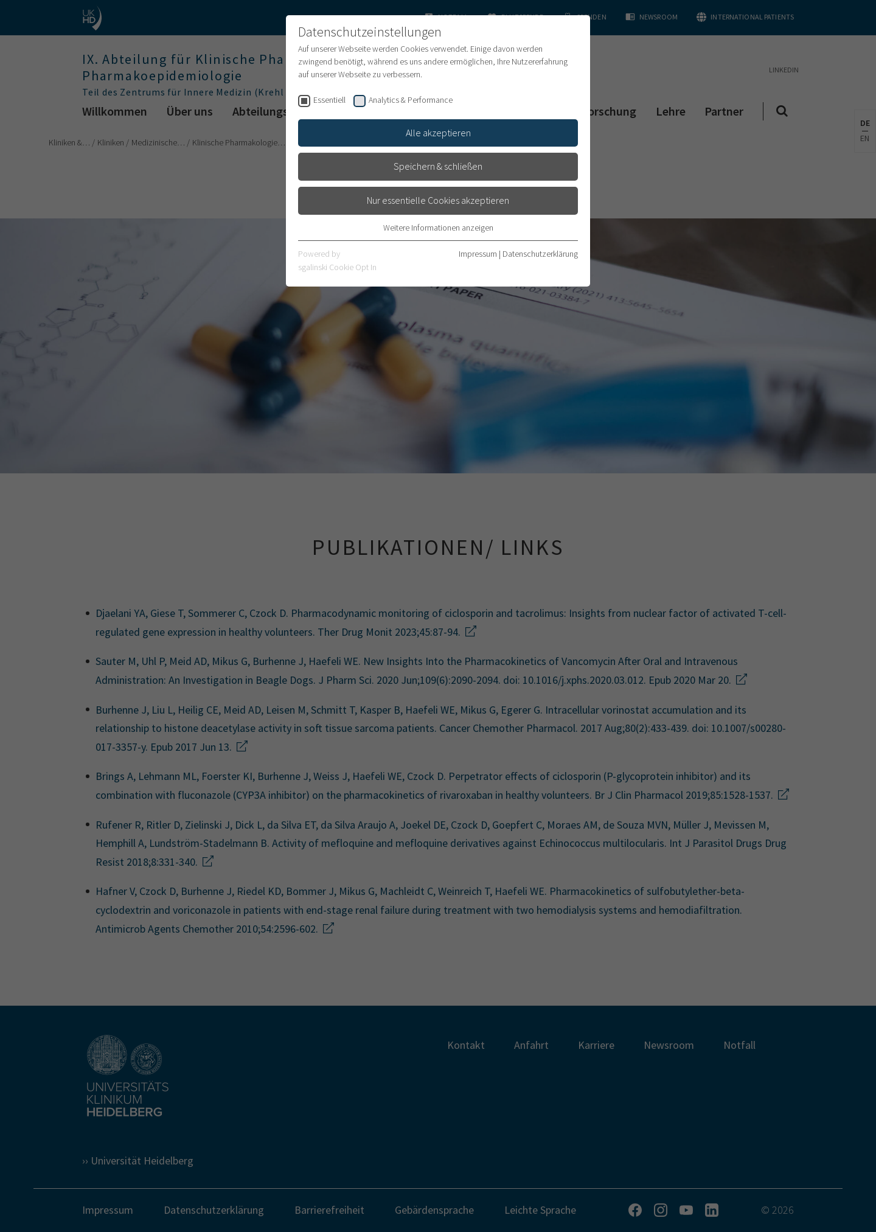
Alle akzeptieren (438, 133)
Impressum (478, 253)
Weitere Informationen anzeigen (438, 227)
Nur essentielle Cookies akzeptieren (438, 200)
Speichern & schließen (438, 166)
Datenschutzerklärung (540, 253)
